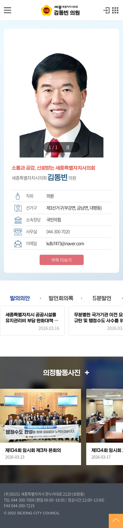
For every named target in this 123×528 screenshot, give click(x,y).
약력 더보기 (61, 260)
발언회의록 (61, 298)
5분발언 (102, 298)
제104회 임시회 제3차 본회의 (33, 450)
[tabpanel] (61, 93)
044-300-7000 (22, 500)
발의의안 (20, 298)
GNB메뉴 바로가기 (61, 0)
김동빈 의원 (67, 13)
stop (68, 147)
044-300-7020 (58, 231)
